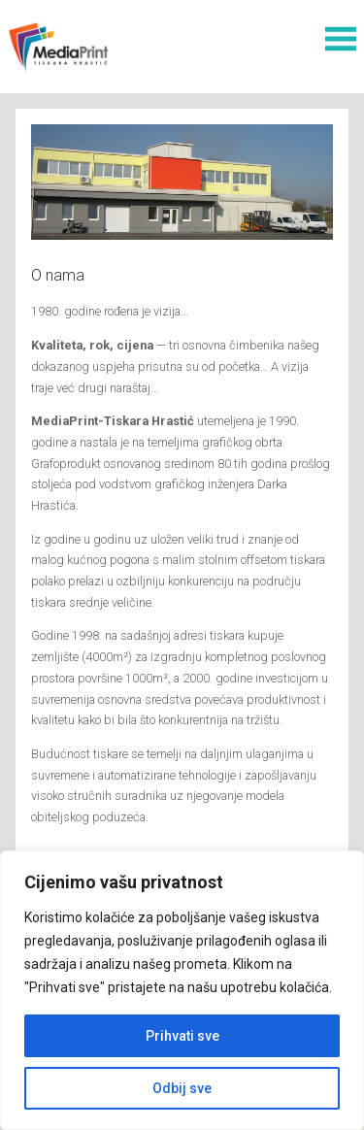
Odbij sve (182, 1088)
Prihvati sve (182, 1036)
